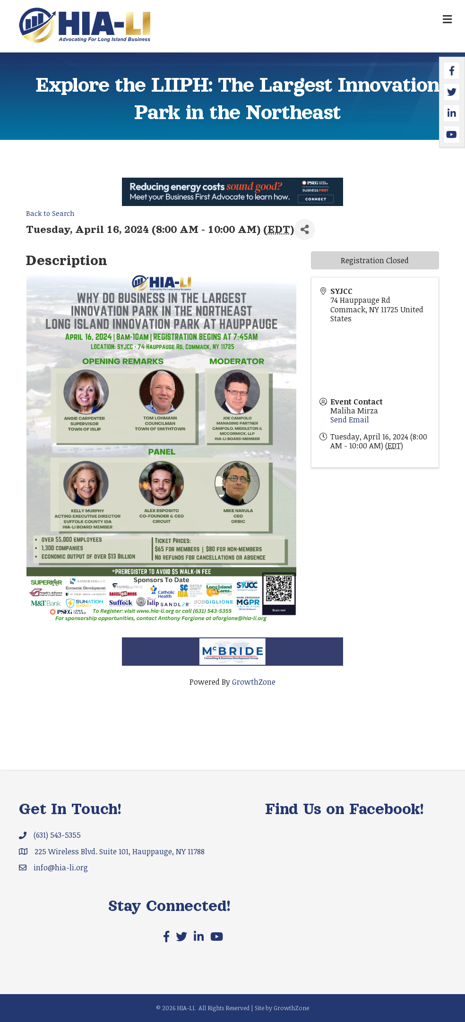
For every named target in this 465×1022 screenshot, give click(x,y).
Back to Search (50, 213)
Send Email (349, 419)
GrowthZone (254, 682)
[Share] (304, 229)
